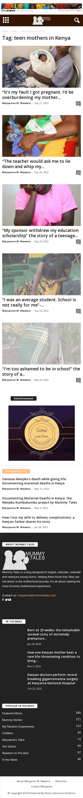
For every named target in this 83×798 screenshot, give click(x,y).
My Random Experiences (18, 726)
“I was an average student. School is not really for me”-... (39, 302)
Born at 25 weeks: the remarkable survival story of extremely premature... (53, 634)
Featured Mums (12, 713)
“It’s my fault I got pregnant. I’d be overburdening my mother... (37, 94)
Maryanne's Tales (13, 739)
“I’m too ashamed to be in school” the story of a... (41, 371)
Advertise (61, 781)
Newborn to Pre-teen (15, 753)
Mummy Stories (12, 720)
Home (5, 31)
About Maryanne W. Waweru (33, 781)
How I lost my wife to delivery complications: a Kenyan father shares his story (38, 519)
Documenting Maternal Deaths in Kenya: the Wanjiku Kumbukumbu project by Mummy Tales (39, 500)
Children (7, 733)
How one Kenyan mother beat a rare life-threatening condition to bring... (53, 656)
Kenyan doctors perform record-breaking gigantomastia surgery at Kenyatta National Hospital (52, 679)
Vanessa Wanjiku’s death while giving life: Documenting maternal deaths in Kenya (34, 481)
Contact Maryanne (41, 786)
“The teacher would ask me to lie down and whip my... (36, 163)
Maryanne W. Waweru (16, 103)
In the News (9, 759)
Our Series (9, 746)
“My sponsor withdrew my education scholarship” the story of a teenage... (40, 233)
